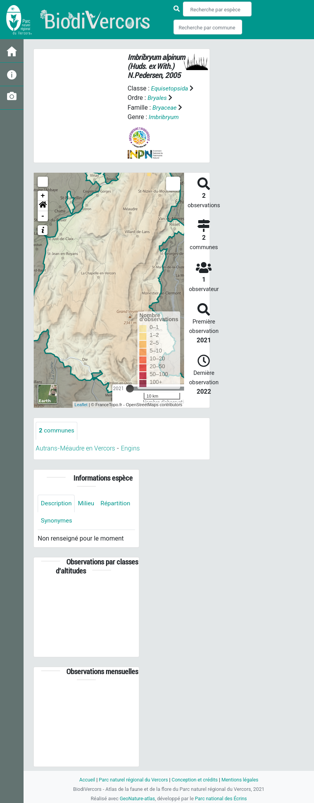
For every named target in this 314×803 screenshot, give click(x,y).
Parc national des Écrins (221, 798)
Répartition (56, 520)
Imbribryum (164, 116)
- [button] (43, 216)
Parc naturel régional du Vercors (132, 780)
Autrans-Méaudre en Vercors (75, 448)
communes (57, 430)
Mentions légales (242, 780)
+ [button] (43, 195)
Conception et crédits (195, 780)
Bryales (163, 97)
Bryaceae (164, 107)
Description (57, 503)
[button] (43, 206)
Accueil (85, 780)
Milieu (87, 503)
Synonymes (94, 520)
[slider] (130, 388)
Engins (130, 448)
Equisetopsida (170, 88)
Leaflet (81, 404)
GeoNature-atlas (136, 798)
